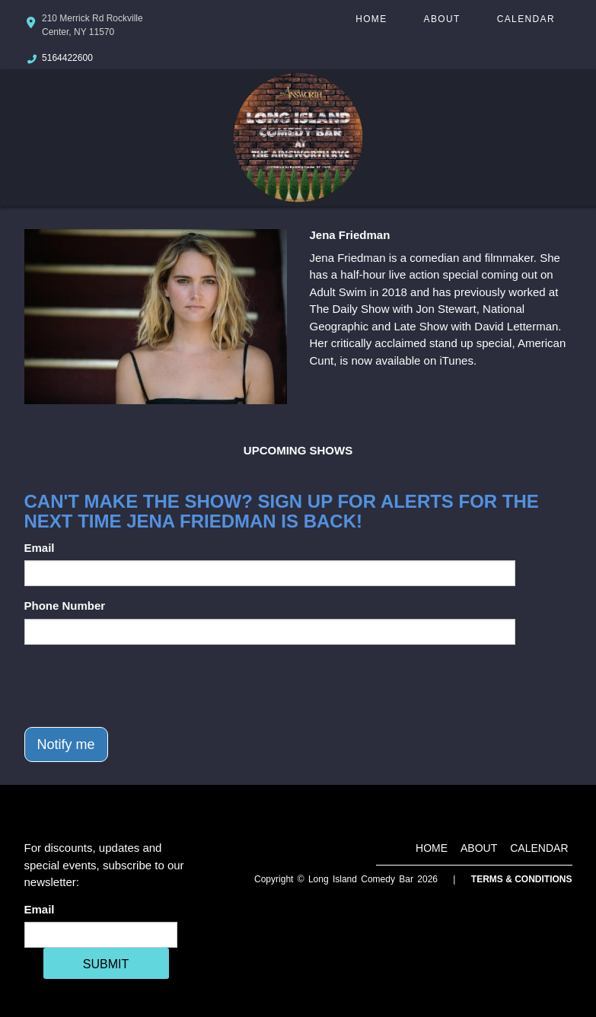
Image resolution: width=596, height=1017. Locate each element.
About (442, 19)
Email (39, 547)
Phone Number (65, 605)
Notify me (66, 744)
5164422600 (67, 58)
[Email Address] (100, 935)
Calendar (526, 19)
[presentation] (140, 686)
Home (371, 19)
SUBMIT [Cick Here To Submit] (106, 964)
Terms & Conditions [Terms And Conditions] (521, 879)
